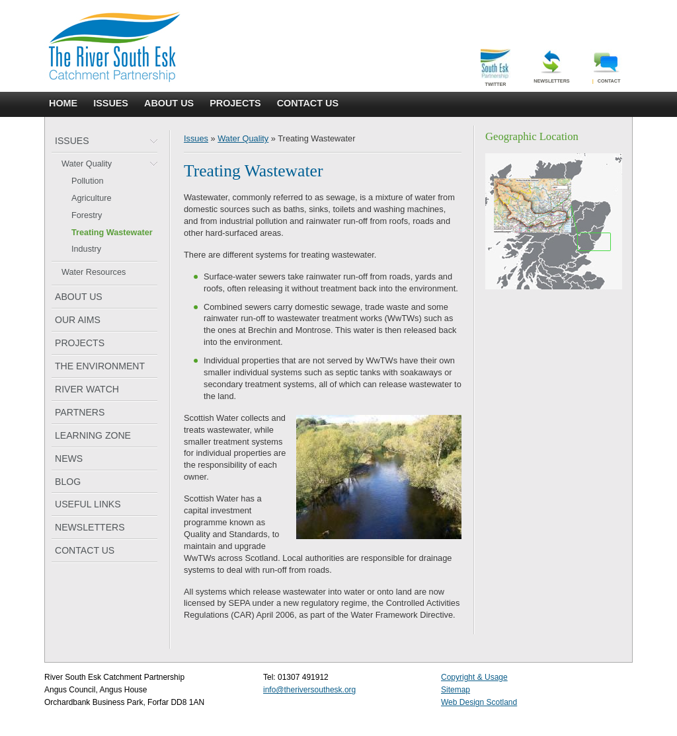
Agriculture (91, 198)
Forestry (86, 215)
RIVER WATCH (87, 389)
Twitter (495, 68)
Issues (196, 138)
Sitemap (455, 689)
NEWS (69, 458)
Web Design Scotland (479, 702)
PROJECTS (235, 103)
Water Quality (86, 163)
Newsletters (551, 66)
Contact (606, 66)
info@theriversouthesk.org (309, 689)
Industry (86, 249)
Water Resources (93, 272)
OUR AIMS (77, 319)
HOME (63, 103)
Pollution (87, 181)
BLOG (68, 481)
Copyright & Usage (474, 677)
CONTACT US (307, 103)
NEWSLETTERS (90, 527)
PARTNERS (79, 412)
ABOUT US (169, 103)
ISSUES (110, 103)
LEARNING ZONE (93, 435)
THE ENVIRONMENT (100, 366)
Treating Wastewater (112, 232)
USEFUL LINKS (88, 504)
